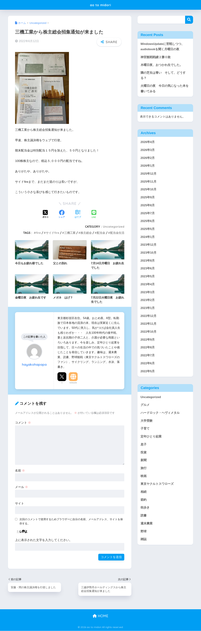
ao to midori (101, 4)
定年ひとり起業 (151, 437)
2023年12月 (148, 245)
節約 (144, 500)
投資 (144, 453)
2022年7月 (148, 356)
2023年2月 (148, 300)
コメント (23, 422)
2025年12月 (148, 174)
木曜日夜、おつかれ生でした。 (162, 65)
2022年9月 (148, 340)
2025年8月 (148, 206)
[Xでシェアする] (45, 214)
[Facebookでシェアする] (62, 214)
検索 (189, 20)
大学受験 (147, 421)
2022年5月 (148, 371)
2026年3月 (148, 150)
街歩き (145, 508)
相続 (144, 492)
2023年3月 (148, 292)
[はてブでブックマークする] (78, 214)
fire (38, 233)
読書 (144, 516)
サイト (19, 503)
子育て (145, 429)
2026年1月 (148, 166)
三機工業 (69, 233)
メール (21, 487)
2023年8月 (148, 261)
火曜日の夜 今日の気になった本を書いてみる (165, 89)
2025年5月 (148, 229)
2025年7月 (148, 213)
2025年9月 (148, 198)
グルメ (145, 405)
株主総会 (86, 233)
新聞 (144, 461)
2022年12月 (148, 316)
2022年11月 (148, 324)
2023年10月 (148, 253)
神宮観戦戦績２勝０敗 (156, 57)
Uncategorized (113, 226)
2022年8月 (148, 348)
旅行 (144, 469)
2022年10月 (148, 332)
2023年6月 (148, 269)
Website (73, 382)
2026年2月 (148, 158)
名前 (20, 470)
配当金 (101, 233)
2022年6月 (148, 364)
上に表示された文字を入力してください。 (43, 540)
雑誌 (144, 540)
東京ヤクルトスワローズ (157, 484)
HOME (100, 616)
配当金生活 (117, 233)
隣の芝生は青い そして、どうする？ (163, 75)
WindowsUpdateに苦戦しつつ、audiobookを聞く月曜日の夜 (163, 46)
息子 (144, 445)
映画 (144, 476)
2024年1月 (148, 237)
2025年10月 (148, 190)
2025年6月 (148, 221)
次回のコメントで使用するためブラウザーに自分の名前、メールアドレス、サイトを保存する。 (71, 521)
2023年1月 (148, 308)
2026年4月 (148, 142)
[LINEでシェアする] (93, 214)
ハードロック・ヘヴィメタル (160, 413)
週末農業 (147, 524)
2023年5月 (148, 277)
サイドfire (52, 233)
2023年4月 (148, 285)
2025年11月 (148, 182)
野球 (144, 532)
